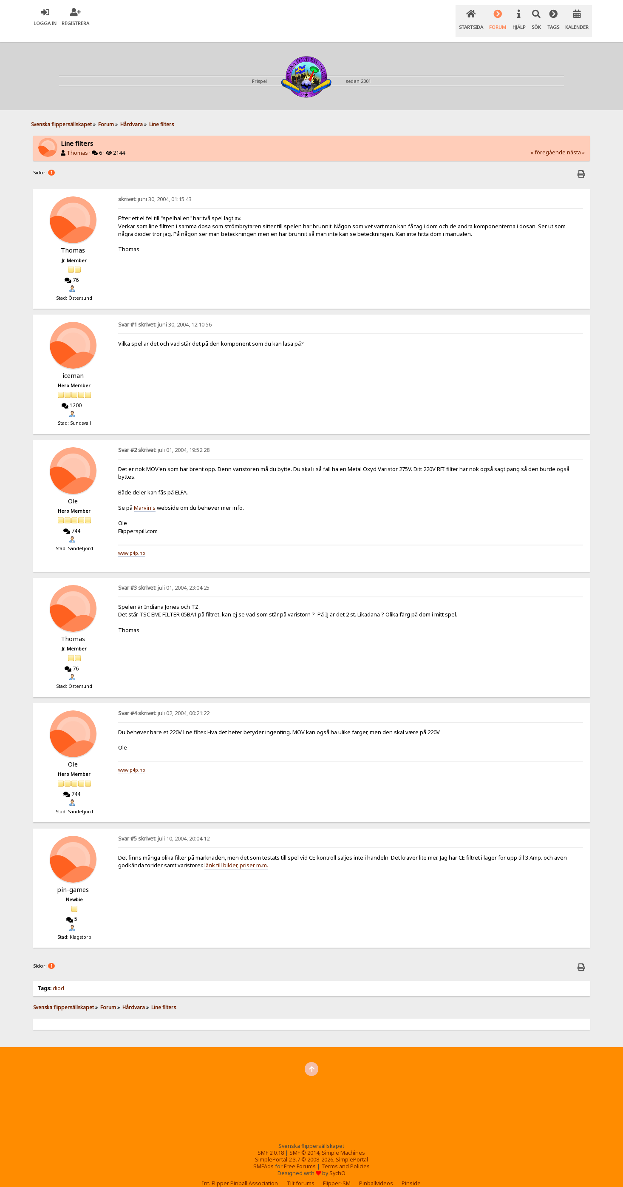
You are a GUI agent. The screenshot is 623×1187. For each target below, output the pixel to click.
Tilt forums (300, 1172)
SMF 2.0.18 (271, 1142)
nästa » (576, 141)
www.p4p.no (131, 542)
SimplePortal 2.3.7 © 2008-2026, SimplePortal (311, 1149)
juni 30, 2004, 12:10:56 (165, 314)
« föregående (548, 141)
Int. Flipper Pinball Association (240, 1172)
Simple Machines (343, 1142)
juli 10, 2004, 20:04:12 (164, 828)
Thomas (77, 142)
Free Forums (300, 1155)
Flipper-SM (337, 1172)
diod (58, 977)
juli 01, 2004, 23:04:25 (164, 577)
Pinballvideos (376, 1172)
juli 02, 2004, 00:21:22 (164, 702)
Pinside (411, 1172)
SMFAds (263, 1155)
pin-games (73, 879)
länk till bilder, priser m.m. (236, 854)
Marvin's (145, 497)
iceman (73, 365)
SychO (337, 1162)
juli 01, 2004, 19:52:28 (164, 439)
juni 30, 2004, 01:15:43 (155, 188)
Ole (73, 490)
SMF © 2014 (304, 1142)
